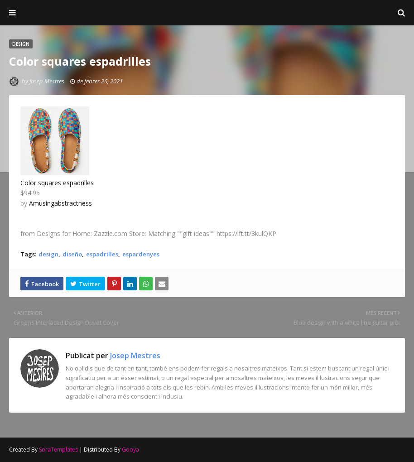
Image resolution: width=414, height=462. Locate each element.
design (48, 254)
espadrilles (102, 254)
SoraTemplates (58, 449)
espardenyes (140, 254)
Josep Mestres (207, 10)
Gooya (130, 449)
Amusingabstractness (60, 203)
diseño (72, 254)
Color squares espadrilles (57, 182)
